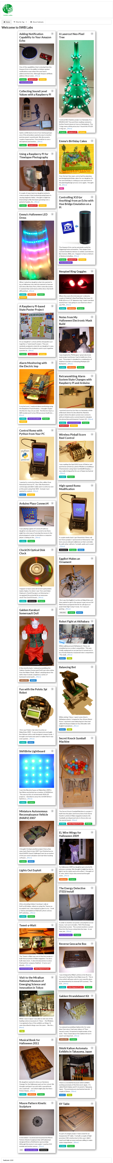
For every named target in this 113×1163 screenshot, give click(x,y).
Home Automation (26, 82)
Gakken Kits (24, 680)
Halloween (32, 294)
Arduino (22, 294)
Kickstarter (63, 550)
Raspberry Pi (33, 79)
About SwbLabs (37, 22)
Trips (69, 658)
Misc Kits (63, 612)
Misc (61, 188)
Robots (22, 494)
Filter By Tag (20, 22)
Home (6, 22)
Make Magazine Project (75, 823)
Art (21, 1150)
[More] (37, 76)
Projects (23, 79)
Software (42, 79)
